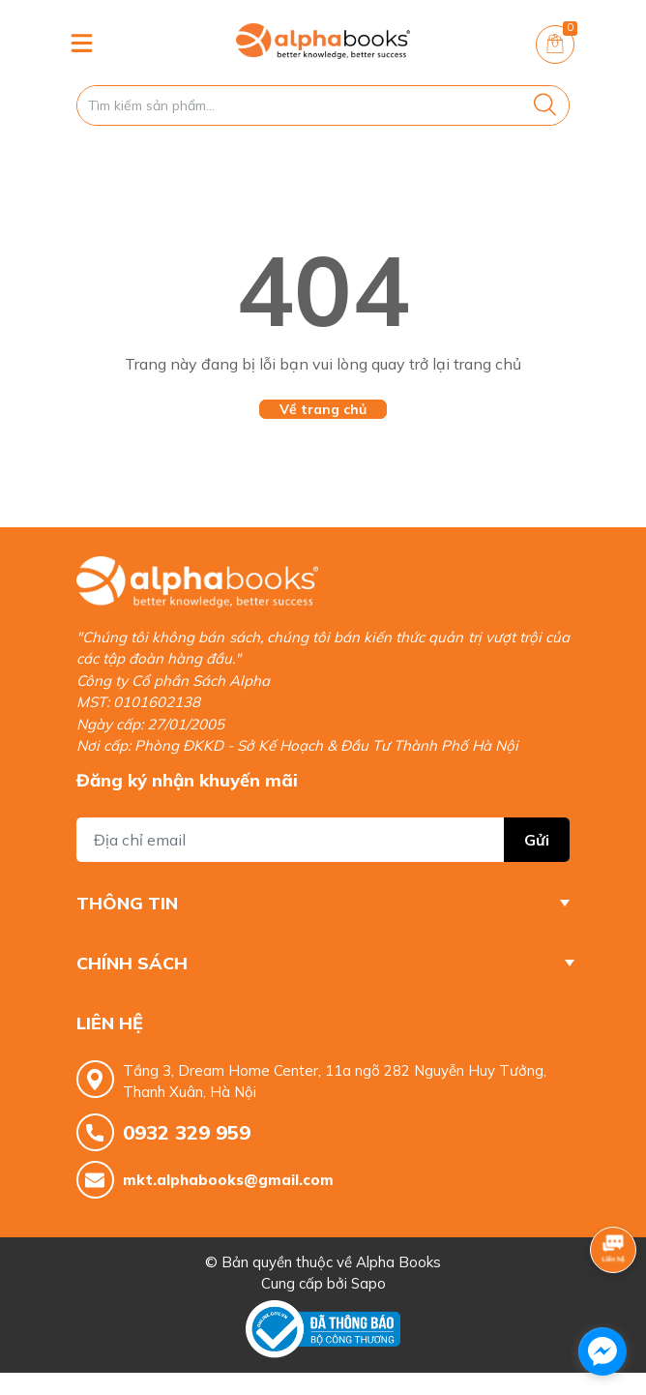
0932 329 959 (186, 1132)
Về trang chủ (323, 409)
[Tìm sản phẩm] (323, 105)
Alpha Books (398, 1262)
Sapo (368, 1283)
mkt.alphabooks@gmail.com (228, 1180)
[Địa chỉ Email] (323, 839)
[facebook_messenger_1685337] (602, 1351)
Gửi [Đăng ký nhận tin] (536, 839)
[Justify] (545, 105)
